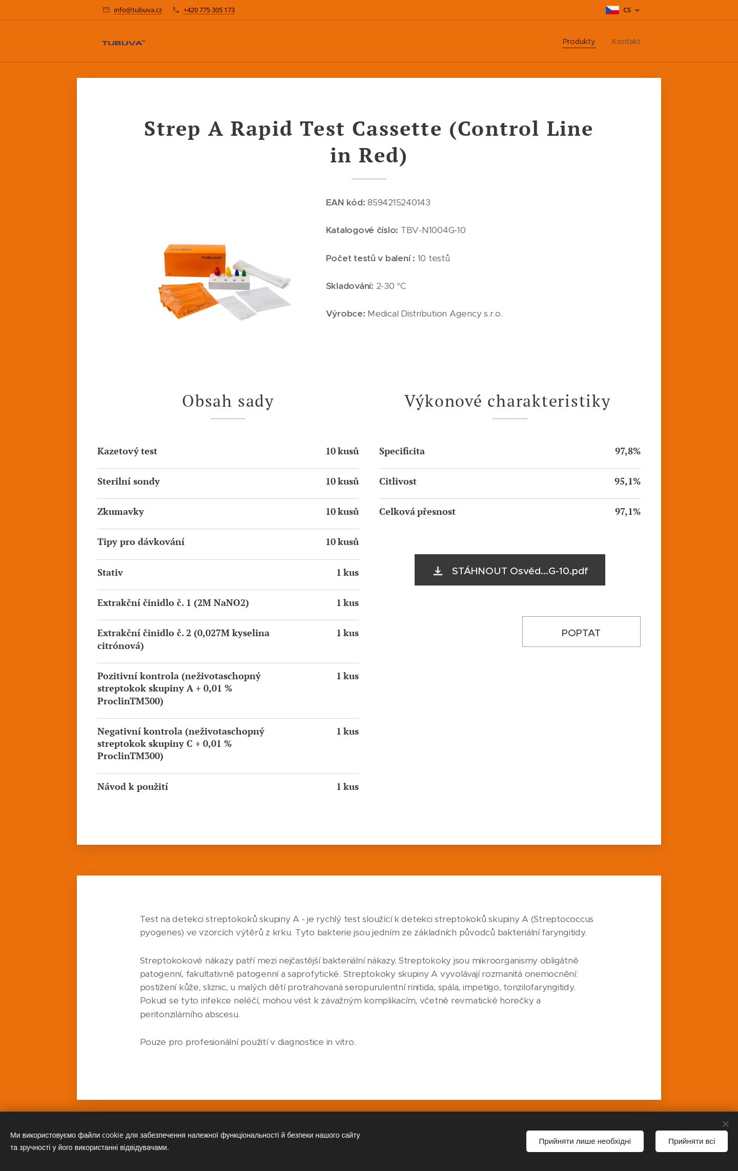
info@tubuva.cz (138, 9)
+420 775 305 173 (209, 9)
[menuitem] (582, 41)
